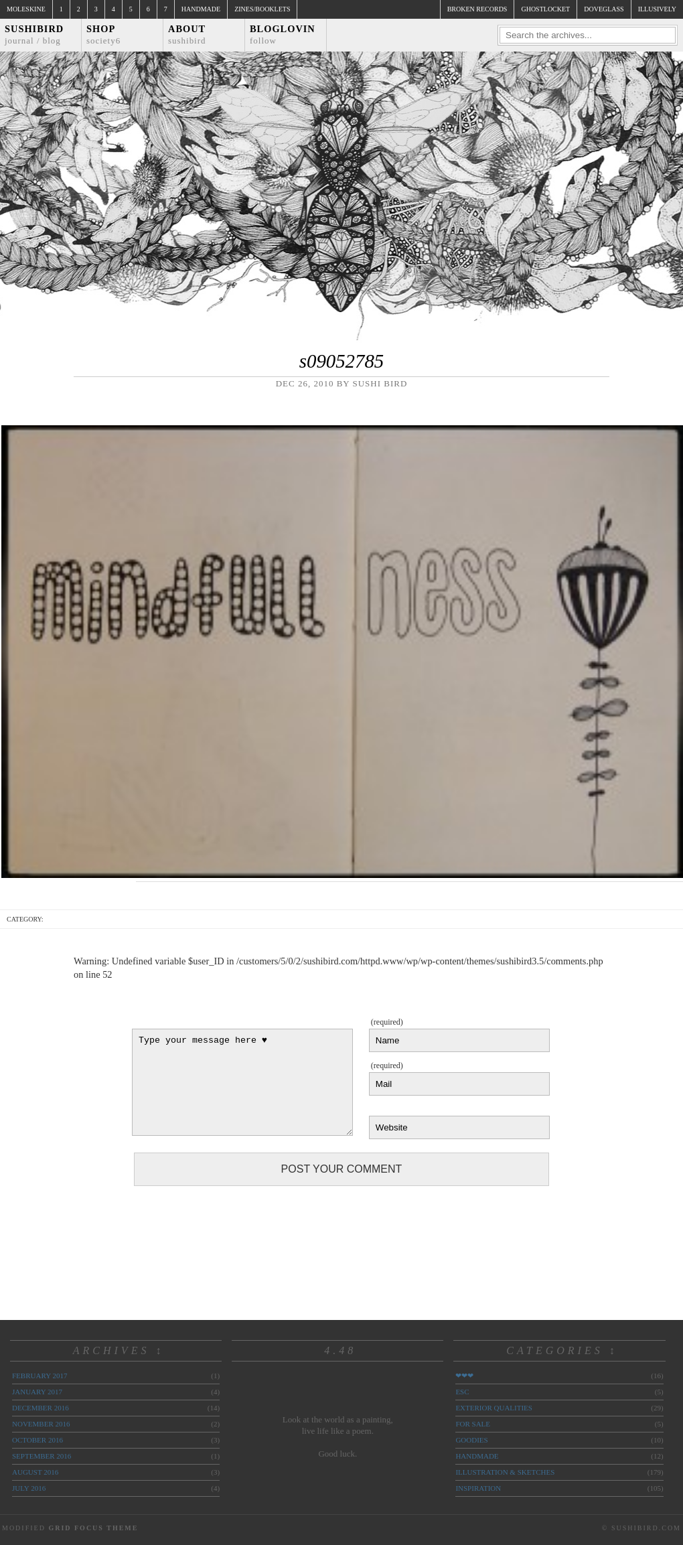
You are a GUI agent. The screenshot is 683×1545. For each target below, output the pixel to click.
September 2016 (41, 1456)
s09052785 (341, 361)
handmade (476, 1456)
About (187, 34)
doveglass (603, 9)
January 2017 (37, 1392)
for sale (472, 1424)
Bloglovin (282, 34)
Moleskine (26, 9)
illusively (657, 9)
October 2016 (37, 1440)
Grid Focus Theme (93, 1528)
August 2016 (35, 1472)
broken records (477, 9)
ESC (462, 1392)
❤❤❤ (464, 1376)
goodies (471, 1440)
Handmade (200, 9)
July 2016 (29, 1488)
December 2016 (40, 1408)
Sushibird (34, 34)
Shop (103, 34)
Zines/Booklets (262, 9)
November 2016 (41, 1424)
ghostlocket (545, 9)
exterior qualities (493, 1408)
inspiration (478, 1488)
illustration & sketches (504, 1472)
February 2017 (39, 1376)
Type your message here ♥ (242, 1082)
